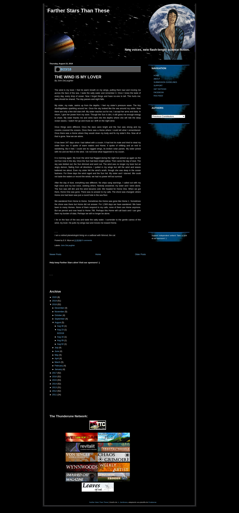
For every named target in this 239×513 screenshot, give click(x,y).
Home (98, 254)
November (59, 311)
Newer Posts (55, 254)
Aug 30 (60, 326)
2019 (54, 301)
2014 (54, 384)
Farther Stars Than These (78, 11)
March (57, 362)
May (56, 355)
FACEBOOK (159, 92)
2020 (54, 297)
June (57, 351)
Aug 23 (60, 330)
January (58, 369)
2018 (54, 304)
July (56, 347)
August (58, 322)
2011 (54, 394)
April (57, 358)
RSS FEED (158, 96)
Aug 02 (60, 344)
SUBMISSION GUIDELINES (165, 82)
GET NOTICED (160, 89)
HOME (156, 75)
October (58, 315)
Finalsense (152, 502)
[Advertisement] (89, 282)
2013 (54, 387)
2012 (54, 391)
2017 (54, 373)
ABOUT (157, 79)
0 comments (87, 240)
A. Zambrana (122, 502)
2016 (54, 376)
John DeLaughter (68, 245)
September (60, 319)
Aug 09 (60, 340)
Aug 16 (60, 337)
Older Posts (140, 254)
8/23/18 (65, 69)
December (59, 308)
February (59, 366)
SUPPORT (158, 86)
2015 (54, 380)
